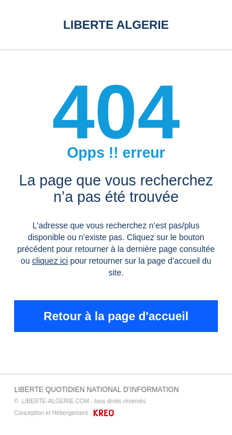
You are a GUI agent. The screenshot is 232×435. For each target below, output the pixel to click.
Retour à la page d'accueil (116, 316)
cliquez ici (50, 260)
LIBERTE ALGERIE (115, 24)
